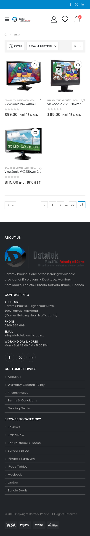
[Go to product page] (24, 76)
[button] (8, 19)
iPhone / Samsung (21, 458)
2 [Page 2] (60, 205)
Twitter (20, 357)
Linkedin (31, 357)
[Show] (77, 46)
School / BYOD (18, 450)
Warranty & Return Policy (26, 385)
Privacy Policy (18, 393)
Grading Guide (19, 408)
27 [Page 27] (73, 205)
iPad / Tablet (17, 466)
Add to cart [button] (35, 64)
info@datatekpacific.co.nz (24, 335)
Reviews (14, 427)
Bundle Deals (17, 490)
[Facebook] (70, 4)
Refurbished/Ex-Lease (24, 443)
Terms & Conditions (22, 400)
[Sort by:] (42, 46)
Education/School (23, 100)
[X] (76, 4)
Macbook (15, 474)
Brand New (16, 435)
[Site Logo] (21, 19)
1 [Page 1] (52, 205)
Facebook (9, 357)
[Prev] (44, 204)
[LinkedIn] (82, 4)
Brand (8, 100)
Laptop (13, 482)
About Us (14, 377)
